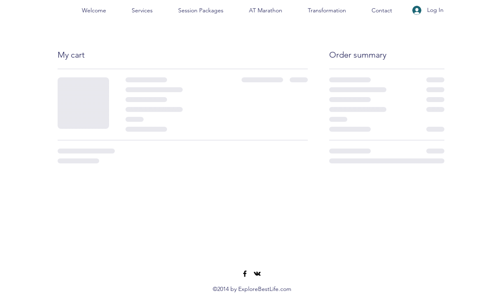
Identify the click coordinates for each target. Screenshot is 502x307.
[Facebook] (245, 274)
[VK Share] (257, 274)
